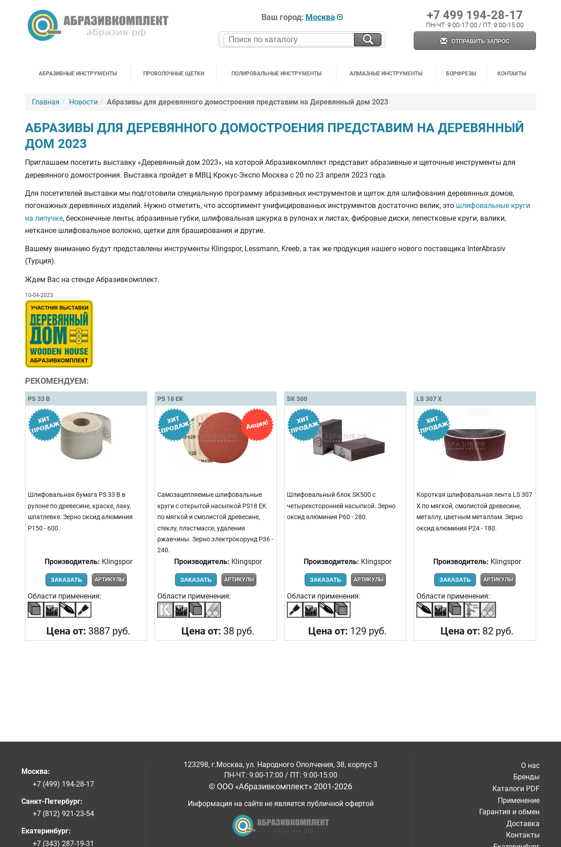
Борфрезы (461, 73)
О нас (530, 765)
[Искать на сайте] (367, 39)
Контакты (511, 73)
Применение (519, 800)
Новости (83, 102)
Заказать (66, 579)
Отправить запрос (474, 41)
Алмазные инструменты (386, 73)
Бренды (526, 777)
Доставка (523, 823)
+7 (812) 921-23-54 (63, 813)
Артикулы (109, 579)
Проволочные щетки (173, 73)
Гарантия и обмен (509, 811)
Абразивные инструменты (78, 73)
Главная (46, 102)
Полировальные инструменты (276, 73)
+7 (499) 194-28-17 (63, 784)
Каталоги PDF (516, 788)
